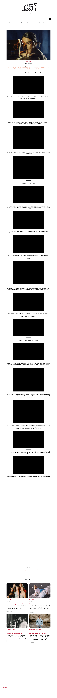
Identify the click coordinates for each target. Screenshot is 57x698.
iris (42, 68)
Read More (9, 611)
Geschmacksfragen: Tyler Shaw (38, 633)
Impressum (5, 687)
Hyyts (14, 67)
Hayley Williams (23, 67)
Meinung (28, 22)
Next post (48, 571)
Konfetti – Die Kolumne (43, 22)
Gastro (34, 22)
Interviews (16, 22)
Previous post (9, 571)
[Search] (28, 19)
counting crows (20, 569)
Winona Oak (17, 67)
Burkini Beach (27, 68)
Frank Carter (27, 569)
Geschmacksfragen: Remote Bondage (17, 604)
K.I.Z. (32, 67)
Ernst (39, 67)
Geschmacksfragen (9, 599)
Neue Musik (44, 569)
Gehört (27, 61)
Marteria (28, 67)
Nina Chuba (10, 67)
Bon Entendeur (33, 68)
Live (22, 22)
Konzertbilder (9, 629)
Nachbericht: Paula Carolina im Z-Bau (17, 633)
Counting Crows (44, 67)
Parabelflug (35, 67)
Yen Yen (38, 68)
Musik (9, 22)
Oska (49, 66)
